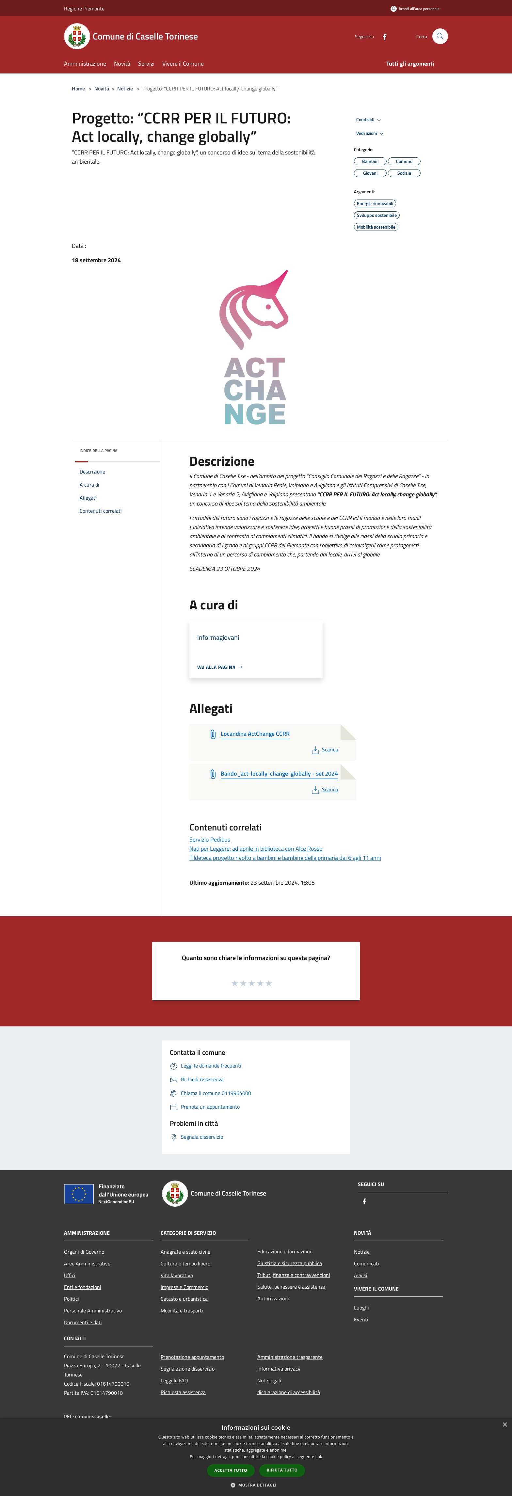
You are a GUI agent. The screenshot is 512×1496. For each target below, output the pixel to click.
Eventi (361, 1319)
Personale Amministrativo (93, 1310)
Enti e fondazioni (82, 1287)
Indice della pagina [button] (98, 450)
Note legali (269, 1380)
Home (78, 88)
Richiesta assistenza (183, 1392)
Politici (71, 1299)
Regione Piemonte (84, 8)
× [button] (504, 1425)
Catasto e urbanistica (184, 1299)
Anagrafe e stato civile (185, 1252)
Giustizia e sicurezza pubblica (289, 1263)
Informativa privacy (278, 1369)
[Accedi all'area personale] (415, 8)
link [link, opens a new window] (318, 1456)
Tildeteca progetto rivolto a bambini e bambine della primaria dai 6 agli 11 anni (285, 857)
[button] (256, 1485)
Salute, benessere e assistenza (291, 1287)
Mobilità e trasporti (182, 1310)
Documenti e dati (83, 1322)
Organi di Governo (84, 1252)
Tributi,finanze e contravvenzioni (293, 1275)
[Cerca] (440, 36)
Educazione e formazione (284, 1251)
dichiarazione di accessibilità (288, 1392)
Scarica (324, 749)
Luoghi (361, 1307)
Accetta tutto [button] (231, 1470)
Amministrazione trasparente (290, 1357)
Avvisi (360, 1275)
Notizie (125, 88)
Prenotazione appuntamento (192, 1357)
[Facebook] (382, 36)
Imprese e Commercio (184, 1287)
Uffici (69, 1275)
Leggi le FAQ (174, 1380)
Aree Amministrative (87, 1263)
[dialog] (256, 1457)
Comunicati (366, 1263)
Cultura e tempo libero (185, 1263)
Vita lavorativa (177, 1275)
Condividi (369, 120)
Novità (101, 88)
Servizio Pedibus (209, 839)
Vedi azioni (371, 133)
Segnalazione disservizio (188, 1369)
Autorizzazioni (273, 1298)
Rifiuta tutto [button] (282, 1470)
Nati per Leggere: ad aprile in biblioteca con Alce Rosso (256, 848)
